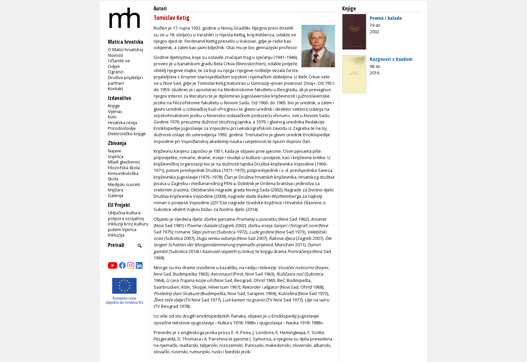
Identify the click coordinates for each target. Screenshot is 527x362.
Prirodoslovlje (122, 128)
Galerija (115, 195)
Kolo (112, 117)
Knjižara (115, 190)
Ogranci (115, 72)
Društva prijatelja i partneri (125, 80)
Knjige (114, 106)
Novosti (115, 55)
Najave (114, 151)
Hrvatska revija (122, 122)
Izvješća (115, 156)
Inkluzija (116, 235)
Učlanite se (119, 61)
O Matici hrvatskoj (125, 49)
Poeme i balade (386, 17)
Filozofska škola (124, 168)
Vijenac (115, 111)
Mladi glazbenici (124, 162)
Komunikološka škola (123, 176)
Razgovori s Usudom (391, 59)
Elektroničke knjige (127, 134)
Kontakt (115, 88)
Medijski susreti (124, 184)
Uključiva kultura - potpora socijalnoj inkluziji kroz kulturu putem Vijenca (128, 221)
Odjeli (114, 66)
